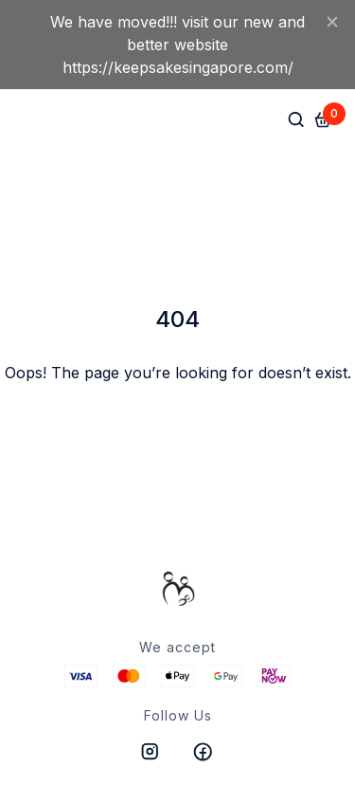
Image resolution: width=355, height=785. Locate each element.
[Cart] (322, 119)
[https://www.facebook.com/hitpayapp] (204, 752)
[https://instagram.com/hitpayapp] (151, 752)
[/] (178, 588)
